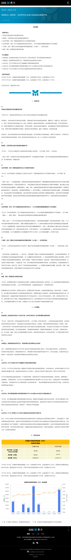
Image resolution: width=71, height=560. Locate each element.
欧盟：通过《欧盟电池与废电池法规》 (12, 276)
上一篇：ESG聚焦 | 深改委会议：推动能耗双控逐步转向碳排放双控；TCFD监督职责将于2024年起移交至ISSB (16, 522)
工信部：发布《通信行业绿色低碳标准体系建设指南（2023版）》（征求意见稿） (24, 240)
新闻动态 (10, 10)
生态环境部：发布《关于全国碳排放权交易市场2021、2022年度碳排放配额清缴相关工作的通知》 (29, 207)
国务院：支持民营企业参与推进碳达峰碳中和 (14, 145)
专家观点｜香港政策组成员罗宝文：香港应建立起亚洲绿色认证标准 (20, 343)
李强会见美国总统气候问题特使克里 (11, 109)
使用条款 (35, 556)
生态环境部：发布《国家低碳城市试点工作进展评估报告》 (18, 168)
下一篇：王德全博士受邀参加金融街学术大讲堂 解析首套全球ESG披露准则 (47, 522)
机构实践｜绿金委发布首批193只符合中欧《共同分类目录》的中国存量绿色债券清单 (25, 315)
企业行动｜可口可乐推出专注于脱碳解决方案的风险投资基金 (18, 363)
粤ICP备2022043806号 (46, 549)
